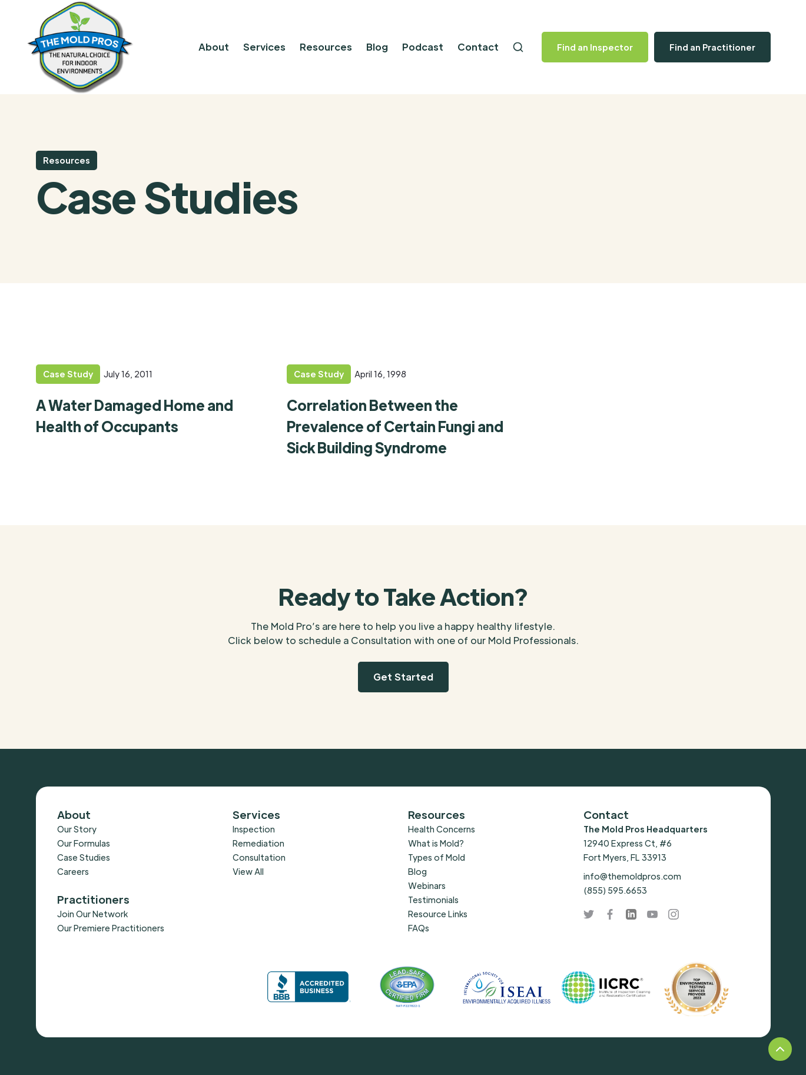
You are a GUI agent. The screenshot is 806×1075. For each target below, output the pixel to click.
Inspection (254, 829)
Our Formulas (83, 843)
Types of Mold (436, 857)
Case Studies (83, 857)
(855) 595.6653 (615, 890)
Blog (377, 47)
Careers (73, 871)
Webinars (427, 885)
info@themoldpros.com (632, 876)
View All (248, 871)
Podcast (422, 47)
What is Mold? (436, 843)
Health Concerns (441, 829)
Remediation (258, 843)
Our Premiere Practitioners (110, 928)
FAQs (418, 928)
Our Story (77, 829)
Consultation (259, 857)
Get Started (403, 677)
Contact (478, 47)
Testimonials (433, 899)
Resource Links (437, 913)
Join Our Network (92, 913)
